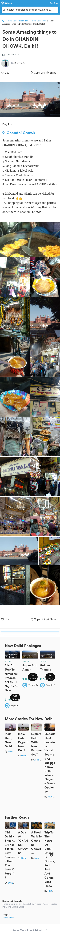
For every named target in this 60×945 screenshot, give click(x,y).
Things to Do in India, (11, 904)
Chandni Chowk (18, 133)
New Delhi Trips (39, 21)
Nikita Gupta (54, 891)
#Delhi (5, 917)
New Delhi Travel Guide (18, 21)
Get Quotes (15, 697)
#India (11, 917)
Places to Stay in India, (31, 904)
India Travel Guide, (16, 907)
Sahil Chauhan (28, 858)
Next (52, 679)
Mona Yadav (40, 858)
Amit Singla (40, 759)
